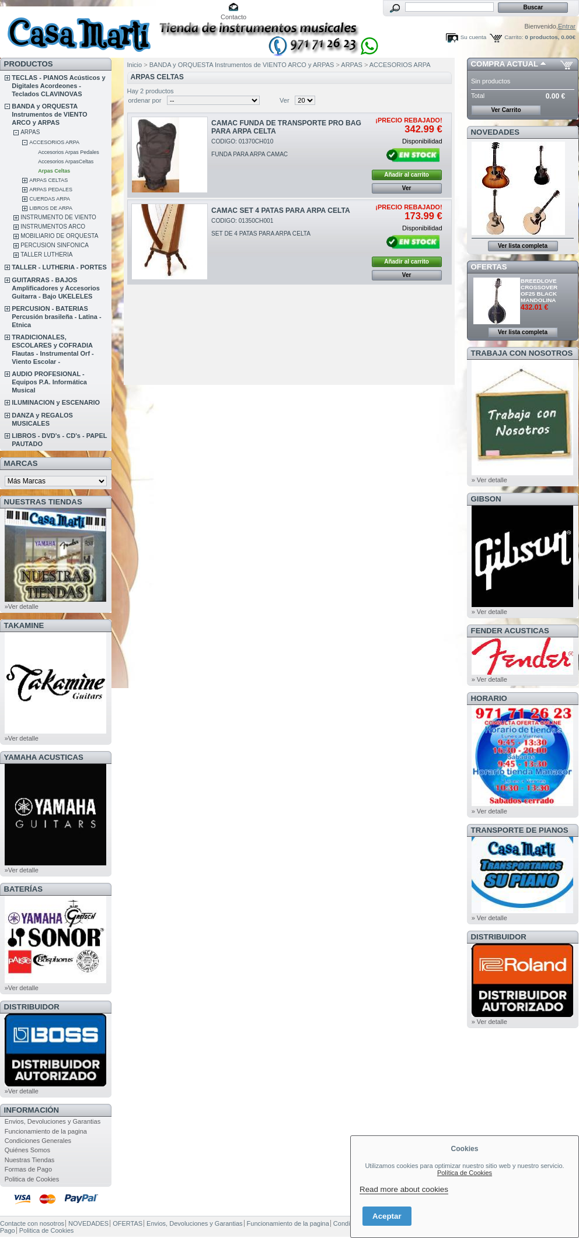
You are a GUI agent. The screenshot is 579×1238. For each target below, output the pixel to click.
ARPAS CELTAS (48, 180)
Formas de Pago (28, 1169)
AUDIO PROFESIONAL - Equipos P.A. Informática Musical (49, 382)
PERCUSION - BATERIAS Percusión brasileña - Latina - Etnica (56, 316)
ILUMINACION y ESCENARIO (56, 402)
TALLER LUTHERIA (46, 254)
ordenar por (145, 100)
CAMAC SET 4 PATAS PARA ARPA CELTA (280, 210)
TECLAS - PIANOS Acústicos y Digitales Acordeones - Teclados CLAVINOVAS (58, 85)
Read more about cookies (404, 1189)
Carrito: (513, 37)
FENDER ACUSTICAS (510, 630)
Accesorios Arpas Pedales (68, 152)
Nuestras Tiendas (30, 1159)
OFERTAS (489, 266)
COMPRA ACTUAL (504, 63)
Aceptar (387, 1216)
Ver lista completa (522, 246)
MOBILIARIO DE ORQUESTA (59, 236)
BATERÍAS (23, 889)
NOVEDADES (495, 132)
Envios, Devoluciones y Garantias (52, 1121)
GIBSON (486, 499)
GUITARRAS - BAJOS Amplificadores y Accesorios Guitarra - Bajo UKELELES (56, 288)
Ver (285, 100)
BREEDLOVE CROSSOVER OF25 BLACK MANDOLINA (539, 290)
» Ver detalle (489, 479)
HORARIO (489, 698)
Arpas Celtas (54, 171)
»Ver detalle (22, 606)
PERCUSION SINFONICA (54, 245)
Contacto (233, 16)
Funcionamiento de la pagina (46, 1131)
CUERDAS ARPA (49, 199)
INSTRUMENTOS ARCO (52, 226)
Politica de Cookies (32, 1179)
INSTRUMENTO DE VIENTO (58, 217)
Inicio (134, 64)
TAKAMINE (24, 625)
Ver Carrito (506, 110)
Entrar (566, 26)
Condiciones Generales (38, 1140)
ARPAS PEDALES (50, 189)
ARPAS (30, 132)
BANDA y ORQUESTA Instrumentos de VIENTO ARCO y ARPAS (49, 114)
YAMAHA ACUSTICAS (43, 757)
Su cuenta (473, 37)
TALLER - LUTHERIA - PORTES (59, 267)
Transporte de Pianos (519, 830)
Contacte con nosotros (32, 1223)
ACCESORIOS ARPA (54, 142)
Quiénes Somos (27, 1149)
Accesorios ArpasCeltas (65, 161)
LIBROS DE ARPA (50, 208)
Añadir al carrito (406, 174)
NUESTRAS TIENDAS (43, 501)
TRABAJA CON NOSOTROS (522, 353)
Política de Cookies (464, 1172)
